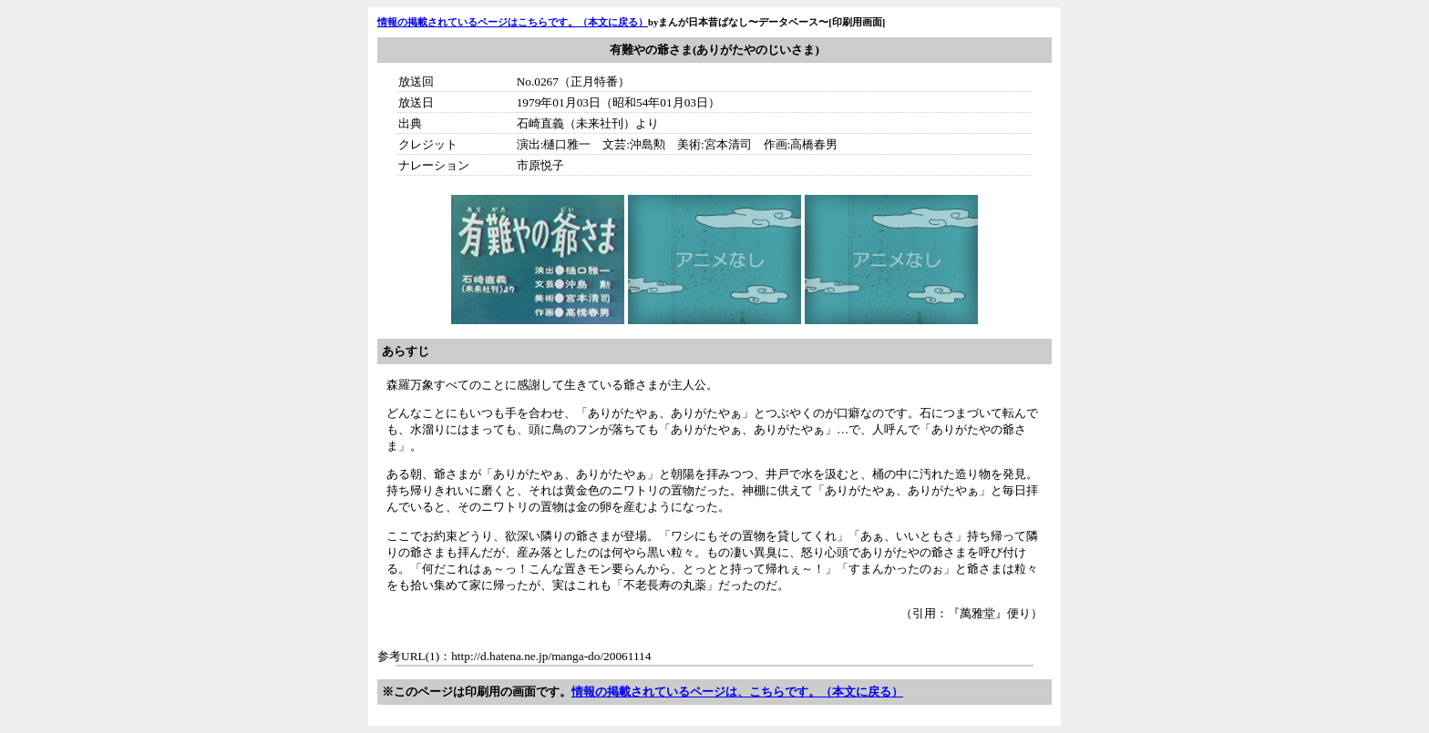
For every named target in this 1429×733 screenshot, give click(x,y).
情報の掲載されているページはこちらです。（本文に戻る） (512, 22)
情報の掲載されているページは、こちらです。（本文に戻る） (737, 691)
